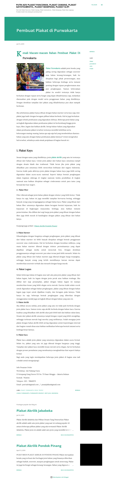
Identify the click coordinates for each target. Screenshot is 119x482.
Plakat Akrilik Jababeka (35, 411)
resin (91, 66)
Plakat (91, 61)
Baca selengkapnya (67, 435)
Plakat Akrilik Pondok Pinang (39, 446)
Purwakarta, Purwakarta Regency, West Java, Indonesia (39, 393)
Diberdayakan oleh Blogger (59, 477)
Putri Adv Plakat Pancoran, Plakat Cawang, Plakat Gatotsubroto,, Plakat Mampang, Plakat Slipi (46, 5)
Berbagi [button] (92, 51)
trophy (91, 68)
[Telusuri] (94, 5)
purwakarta (93, 64)
